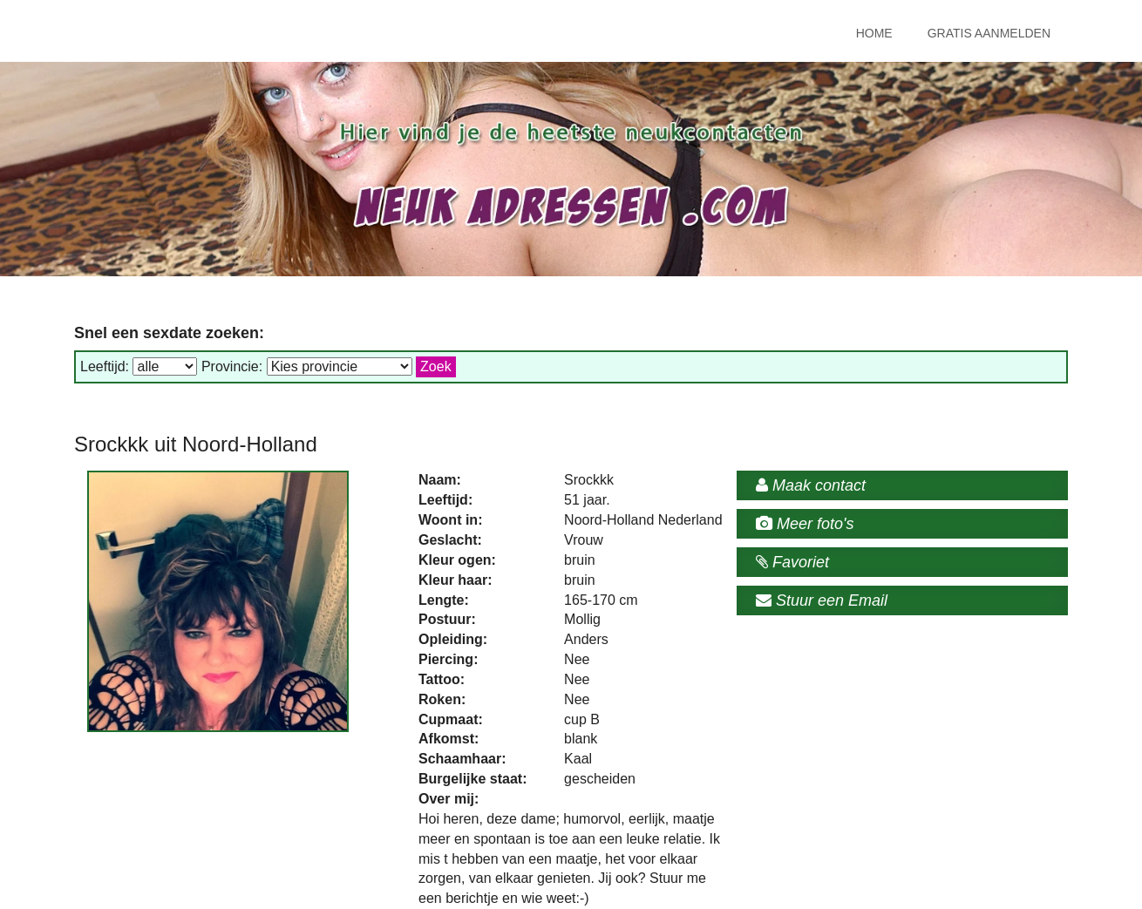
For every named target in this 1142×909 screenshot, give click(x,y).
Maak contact (811, 485)
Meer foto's (804, 524)
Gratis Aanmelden (989, 33)
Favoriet (792, 562)
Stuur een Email (821, 600)
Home (874, 33)
